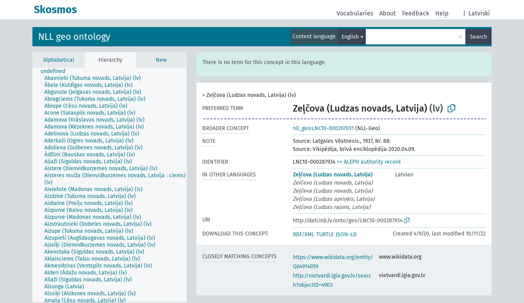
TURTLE (325, 234)
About (387, 13)
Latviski (479, 13)
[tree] (109, 185)
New (161, 60)
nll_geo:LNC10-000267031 (323, 128)
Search (478, 37)
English (350, 37)
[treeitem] (56, 71)
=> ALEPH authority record (369, 162)
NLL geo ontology (74, 36)
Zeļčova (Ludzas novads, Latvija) (333, 174)
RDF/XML (303, 234)
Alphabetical (58, 60)
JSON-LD (346, 234)
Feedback (415, 13)
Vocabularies (354, 13)
